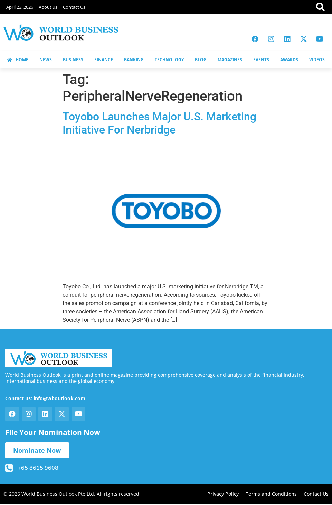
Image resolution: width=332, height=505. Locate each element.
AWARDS (289, 60)
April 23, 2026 (19, 7)
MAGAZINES (230, 60)
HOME (17, 60)
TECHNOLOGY (169, 60)
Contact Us (74, 7)
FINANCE (103, 60)
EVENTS (261, 60)
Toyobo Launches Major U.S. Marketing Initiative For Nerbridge (159, 123)
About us (48, 7)
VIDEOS (317, 60)
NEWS (45, 60)
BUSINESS (73, 60)
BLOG (201, 60)
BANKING (134, 60)
